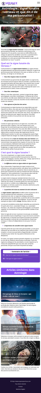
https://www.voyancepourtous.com (21, 381)
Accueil (20, 18)
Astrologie (20, 20)
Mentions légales (20, 389)
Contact (20, 386)
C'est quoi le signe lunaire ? (13, 259)
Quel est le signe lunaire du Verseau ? (16, 255)
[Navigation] (38, 2)
